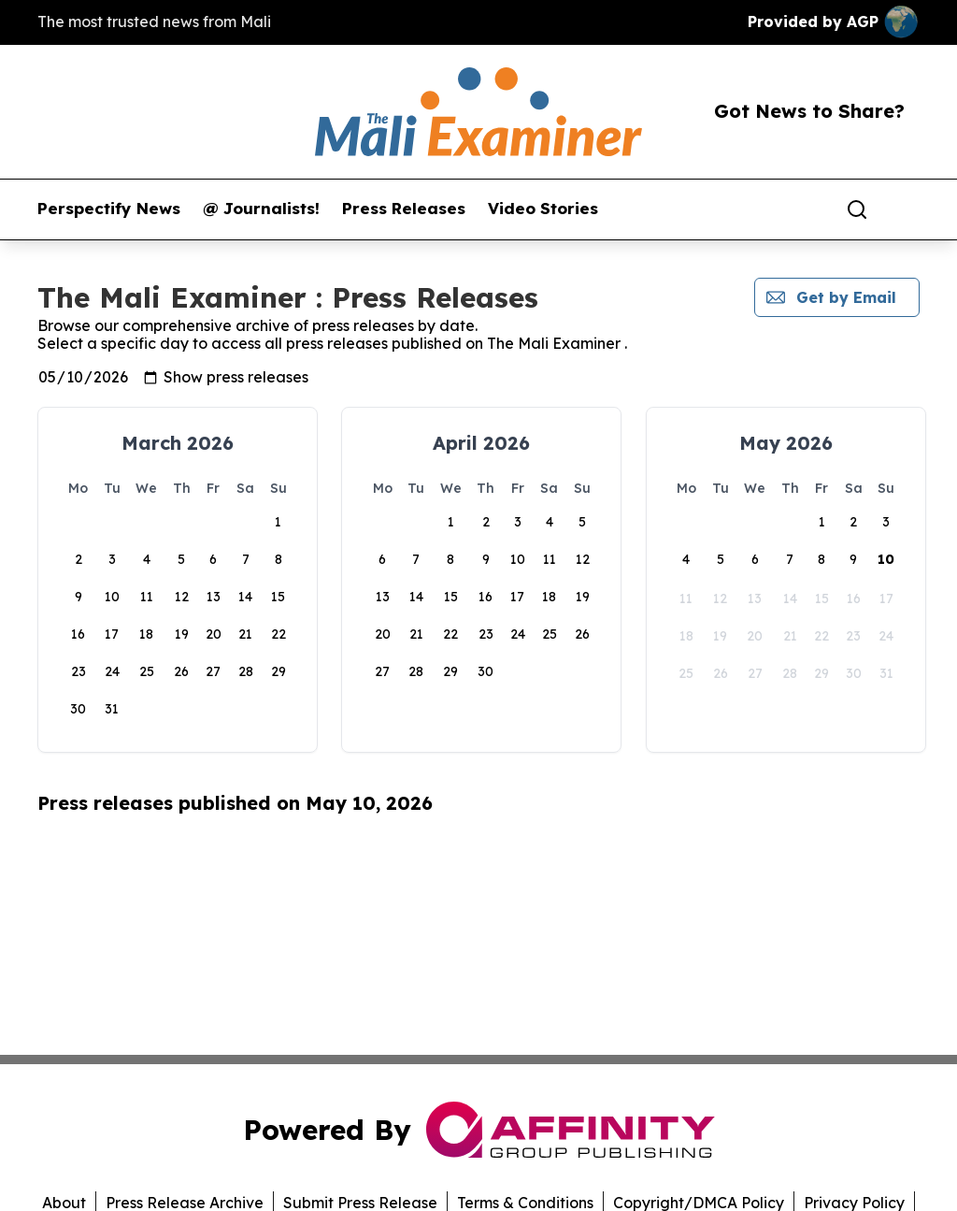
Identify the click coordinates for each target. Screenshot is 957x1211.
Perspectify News (108, 208)
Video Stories (543, 208)
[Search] (857, 209)
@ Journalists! (261, 208)
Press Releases (403, 208)
